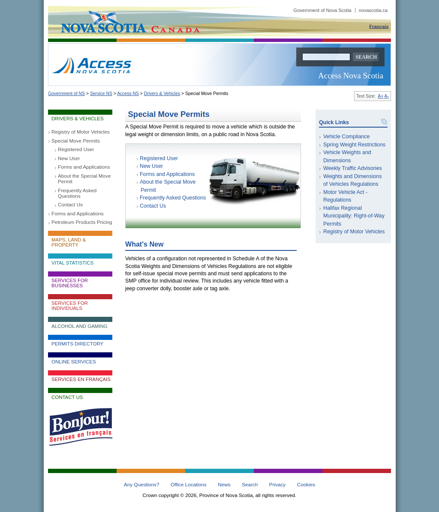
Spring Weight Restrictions (354, 145)
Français (378, 26)
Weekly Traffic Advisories (352, 168)
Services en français (81, 379)
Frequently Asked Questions (77, 193)
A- (387, 96)
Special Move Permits (75, 140)
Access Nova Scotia (350, 75)
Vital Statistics (72, 262)
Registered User (76, 149)
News (224, 484)
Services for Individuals (69, 306)
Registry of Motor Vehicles (80, 131)
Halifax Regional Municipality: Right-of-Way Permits (354, 216)
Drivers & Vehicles (162, 93)
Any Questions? (141, 484)
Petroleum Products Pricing (81, 222)
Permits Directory (77, 343)
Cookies (306, 484)
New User (69, 158)
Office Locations (189, 484)
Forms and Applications (84, 167)
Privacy (277, 484)
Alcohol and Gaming (79, 326)
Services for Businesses (69, 283)
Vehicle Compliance (346, 137)
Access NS (128, 93)
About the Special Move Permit (84, 178)
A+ (380, 96)
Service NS (101, 93)
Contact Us (70, 204)
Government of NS (66, 93)
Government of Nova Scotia (341, 10)
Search (250, 484)
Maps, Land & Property (68, 242)
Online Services (73, 361)
